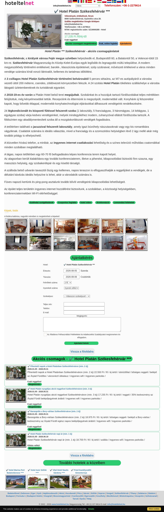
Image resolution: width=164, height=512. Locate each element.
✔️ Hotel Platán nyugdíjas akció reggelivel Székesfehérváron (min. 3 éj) (60, 389)
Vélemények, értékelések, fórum (79, 16)
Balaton (151, 493)
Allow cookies (154, 509)
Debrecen (25, 493)
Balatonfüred (13, 493)
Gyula (82, 499)
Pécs (79, 493)
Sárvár (86, 493)
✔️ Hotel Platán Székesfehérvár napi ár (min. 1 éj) (50, 434)
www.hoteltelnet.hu (60, 504)
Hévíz (61, 493)
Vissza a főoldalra (82, 351)
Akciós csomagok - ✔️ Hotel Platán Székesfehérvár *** (82, 359)
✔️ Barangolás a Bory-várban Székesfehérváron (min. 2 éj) (54, 411)
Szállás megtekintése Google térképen (82, 21)
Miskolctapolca (126, 496)
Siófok (94, 493)
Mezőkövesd (112, 496)
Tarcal (75, 499)
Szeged (109, 493)
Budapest (10, 496)
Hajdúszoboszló (50, 493)
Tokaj (89, 499)
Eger (33, 493)
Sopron (101, 493)
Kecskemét (71, 493)
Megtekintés (35, 384)
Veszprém (139, 496)
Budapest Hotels (34, 496)
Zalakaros (142, 493)
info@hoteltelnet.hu (116, 504)
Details (91, 509)
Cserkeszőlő (77, 496)
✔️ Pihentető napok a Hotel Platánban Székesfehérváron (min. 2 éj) (58, 366)
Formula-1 (21, 496)
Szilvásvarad (151, 496)
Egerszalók (90, 496)
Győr (39, 493)
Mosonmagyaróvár (61, 496)
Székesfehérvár (122, 493)
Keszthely (100, 496)
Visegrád (48, 496)
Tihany (133, 493)
